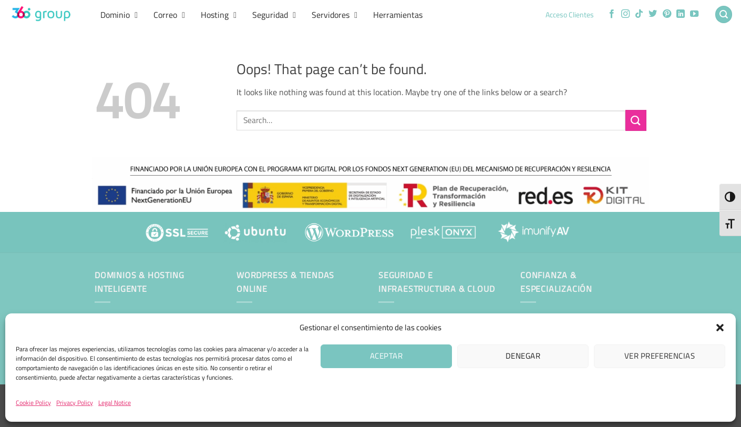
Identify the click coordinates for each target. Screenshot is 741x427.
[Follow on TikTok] (639, 14)
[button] (720, 327)
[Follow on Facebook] (612, 14)
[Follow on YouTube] (694, 14)
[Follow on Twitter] (653, 14)
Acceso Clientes (570, 15)
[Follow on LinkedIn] (680, 14)
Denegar (523, 355)
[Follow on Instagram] (625, 14)
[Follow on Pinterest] (667, 14)
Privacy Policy (74, 402)
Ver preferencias (659, 355)
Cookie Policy (33, 402)
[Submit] (635, 120)
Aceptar (386, 355)
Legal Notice (114, 402)
